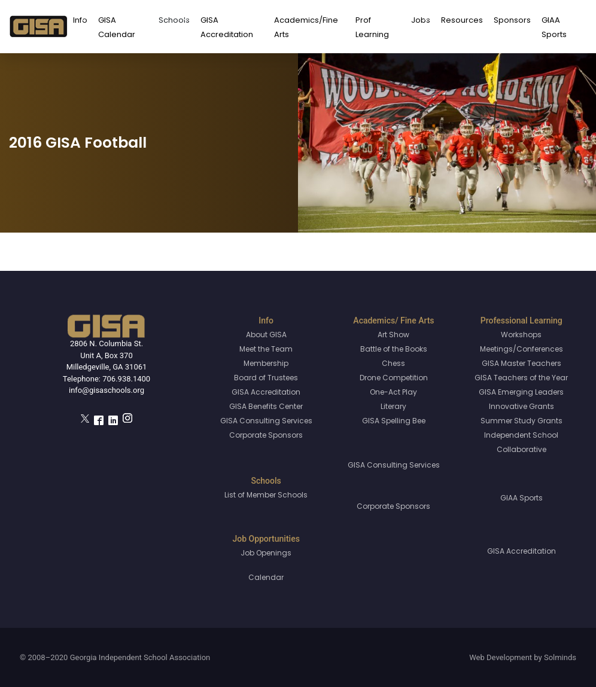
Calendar (266, 577)
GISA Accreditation (226, 27)
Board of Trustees (266, 377)
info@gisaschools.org (106, 390)
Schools (174, 20)
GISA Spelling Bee (393, 421)
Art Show (393, 334)
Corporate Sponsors (266, 435)
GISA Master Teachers (521, 363)
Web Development (500, 657)
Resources (462, 20)
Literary (393, 406)
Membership (266, 363)
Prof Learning (372, 27)
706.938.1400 (126, 378)
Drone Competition (394, 377)
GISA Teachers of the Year (521, 377)
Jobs (420, 20)
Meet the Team (266, 349)
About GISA (266, 334)
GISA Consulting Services (266, 421)
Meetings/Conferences (521, 349)
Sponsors (512, 20)
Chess (393, 363)
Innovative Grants (521, 406)
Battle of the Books (393, 349)
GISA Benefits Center (266, 406)
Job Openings (266, 553)
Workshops (521, 334)
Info (80, 20)
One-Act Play (393, 392)
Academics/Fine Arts (306, 27)
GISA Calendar (116, 27)
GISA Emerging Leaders (521, 392)
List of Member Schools (266, 495)
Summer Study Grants (521, 421)
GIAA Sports (554, 27)
